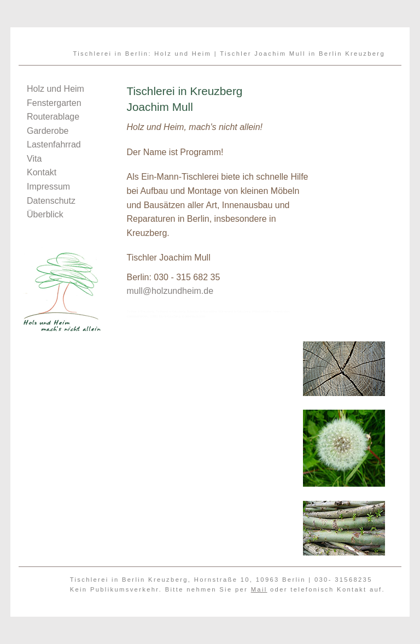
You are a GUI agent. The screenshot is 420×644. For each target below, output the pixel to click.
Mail (259, 589)
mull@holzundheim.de (169, 291)
